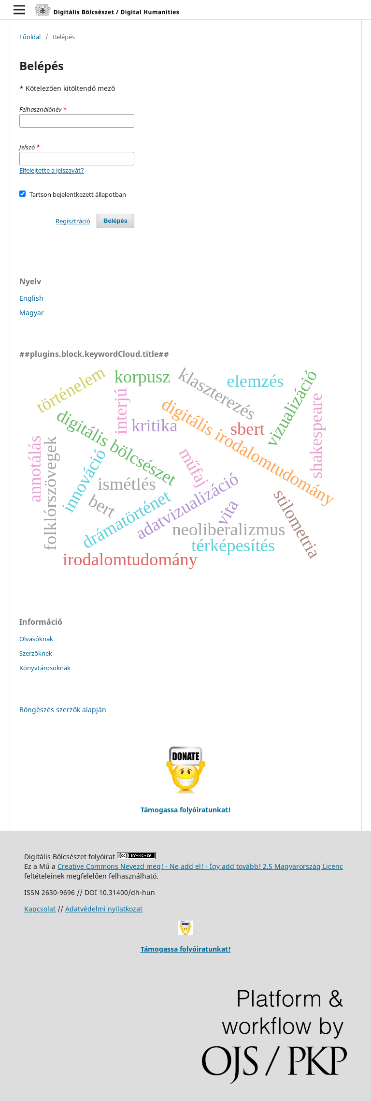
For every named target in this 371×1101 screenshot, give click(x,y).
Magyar (31, 312)
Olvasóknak (36, 638)
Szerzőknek (35, 653)
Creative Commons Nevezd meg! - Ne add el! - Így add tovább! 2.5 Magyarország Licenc (200, 866)
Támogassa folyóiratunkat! (186, 949)
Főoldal (30, 36)
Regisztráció (73, 221)
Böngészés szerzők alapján (62, 709)
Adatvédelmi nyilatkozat (104, 908)
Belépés (115, 220)
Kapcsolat (40, 908)
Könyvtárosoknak (45, 667)
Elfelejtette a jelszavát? (51, 170)
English (31, 298)
